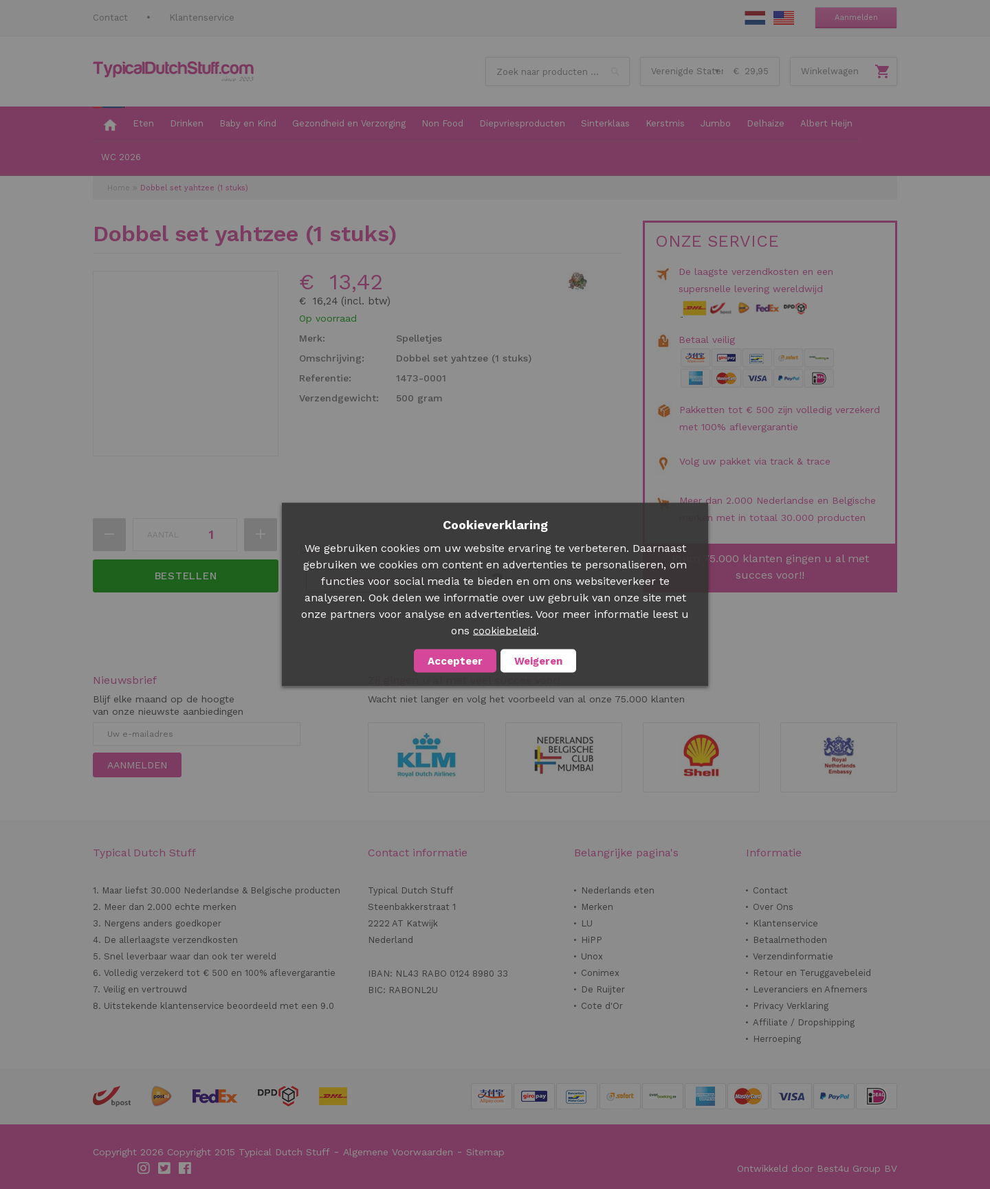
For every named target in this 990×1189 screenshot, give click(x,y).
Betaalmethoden (790, 940)
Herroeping (777, 1039)
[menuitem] (108, 124)
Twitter (165, 1168)
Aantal (163, 535)
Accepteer (455, 661)
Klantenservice (201, 17)
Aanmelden (856, 17)
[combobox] (557, 71)
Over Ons (773, 907)
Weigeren (538, 661)
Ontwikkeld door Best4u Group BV (817, 1168)
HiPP (591, 940)
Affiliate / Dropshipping (804, 1022)
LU (587, 923)
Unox (592, 956)
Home (118, 188)
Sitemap (485, 1151)
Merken (597, 907)
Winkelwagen (830, 71)
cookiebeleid (504, 631)
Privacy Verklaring (790, 1006)
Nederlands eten (617, 890)
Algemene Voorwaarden (398, 1151)
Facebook (185, 1168)
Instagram (144, 1168)
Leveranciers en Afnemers (810, 989)
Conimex (600, 973)
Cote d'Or (602, 1006)
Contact (110, 17)
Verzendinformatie (793, 956)
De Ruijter (603, 989)
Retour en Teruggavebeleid (812, 973)
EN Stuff (783, 18)
